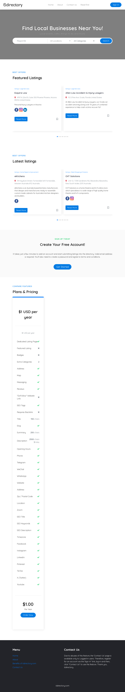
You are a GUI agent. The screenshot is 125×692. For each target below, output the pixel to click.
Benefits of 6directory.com (24, 663)
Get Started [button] (62, 266)
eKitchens (19, 176)
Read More (21, 119)
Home (50, 5)
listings (16, 89)
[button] (57, 136)
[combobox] (59, 40)
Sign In (116, 5)
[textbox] (59, 41)
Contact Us (72, 5)
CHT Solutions (73, 176)
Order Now (28, 615)
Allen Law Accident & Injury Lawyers (85, 93)
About (60, 5)
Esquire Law (20, 93)
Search (106, 41)
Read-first (85, 5)
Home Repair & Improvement (29, 172)
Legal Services (24, 89)
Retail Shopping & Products (79, 172)
